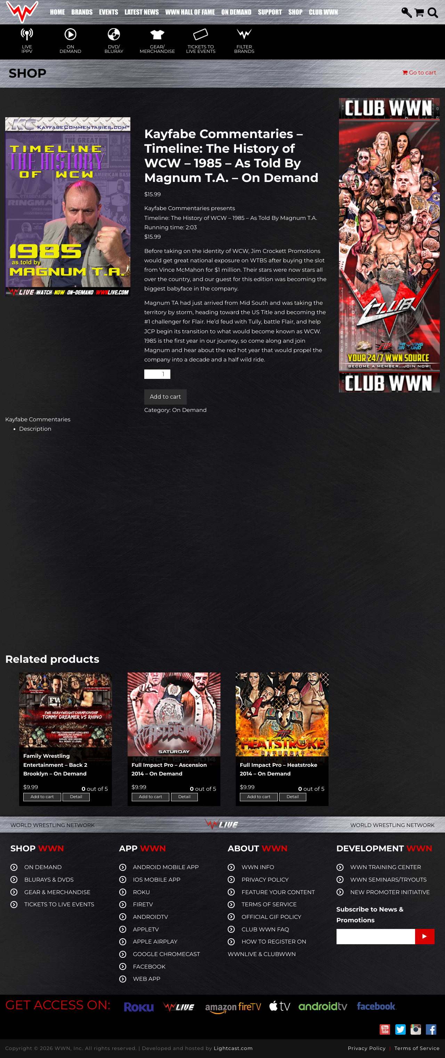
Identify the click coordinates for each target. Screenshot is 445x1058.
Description (35, 429)
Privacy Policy (367, 1048)
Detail (76, 797)
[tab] (174, 429)
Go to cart (419, 73)
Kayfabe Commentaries (38, 419)
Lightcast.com (233, 1048)
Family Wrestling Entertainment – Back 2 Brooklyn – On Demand (55, 765)
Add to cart (165, 396)
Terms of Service (417, 1048)
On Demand (189, 410)
